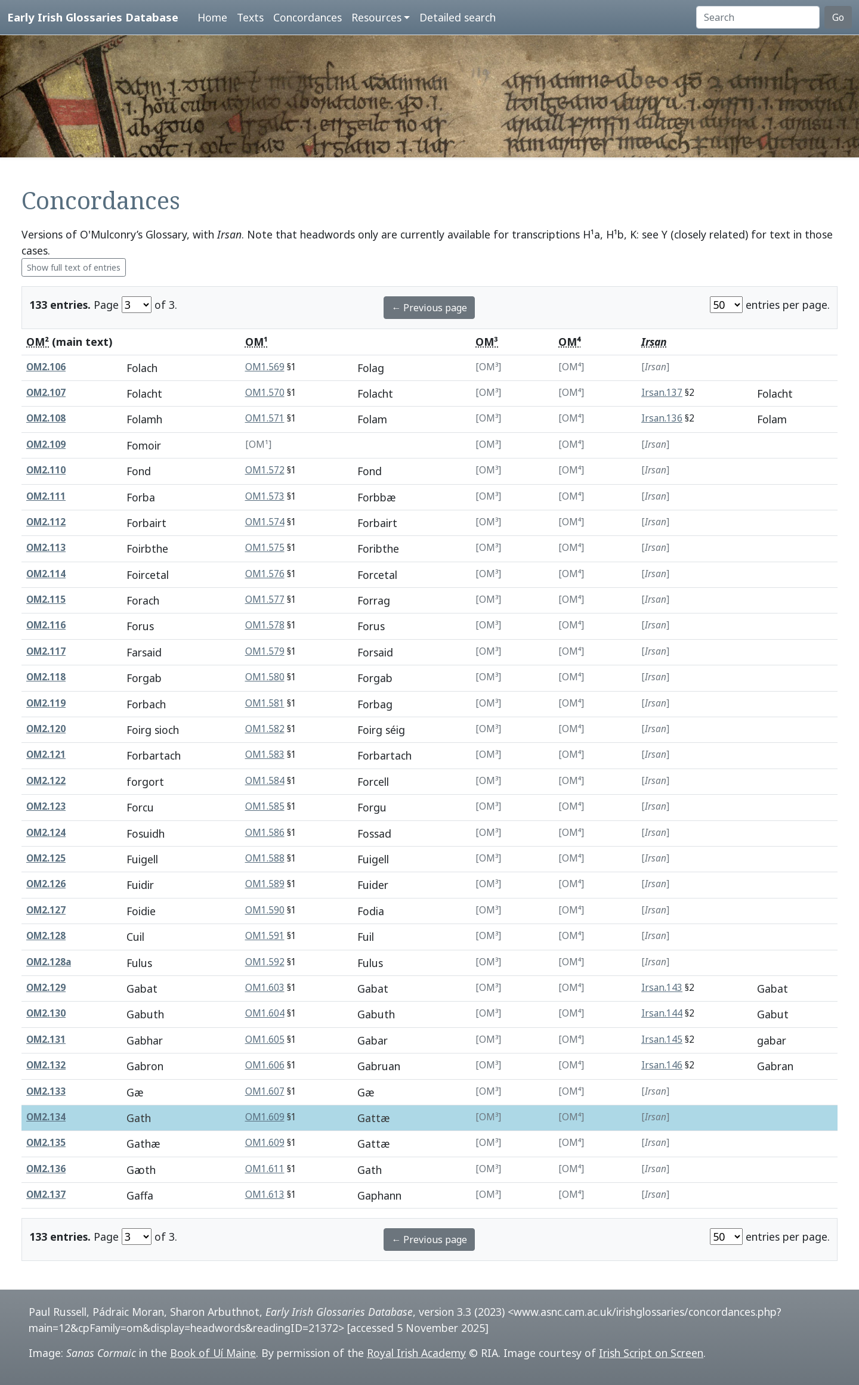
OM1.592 (265, 962)
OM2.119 (46, 703)
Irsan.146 (661, 1065)
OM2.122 (46, 780)
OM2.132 (46, 1065)
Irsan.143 (661, 987)
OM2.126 (46, 884)
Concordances (307, 17)
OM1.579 (265, 651)
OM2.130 (46, 1013)
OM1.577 (265, 599)
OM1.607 (265, 1091)
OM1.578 (265, 625)
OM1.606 (265, 1065)
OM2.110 (46, 470)
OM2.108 (46, 418)
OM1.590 (265, 910)
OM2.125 (46, 858)
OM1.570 (265, 392)
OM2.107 (46, 392)
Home (212, 17)
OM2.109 (46, 444)
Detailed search (457, 17)
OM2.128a (48, 962)
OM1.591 (265, 935)
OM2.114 (46, 574)
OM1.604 (265, 1013)
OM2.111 (46, 496)
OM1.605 (265, 1039)
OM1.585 (265, 806)
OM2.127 (46, 910)
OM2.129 (46, 987)
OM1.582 (265, 729)
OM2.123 (46, 806)
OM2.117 (46, 651)
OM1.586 (265, 832)
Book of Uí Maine (213, 1353)
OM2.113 (46, 547)
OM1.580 (265, 677)
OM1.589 (265, 884)
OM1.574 (265, 522)
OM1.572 (265, 470)
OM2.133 (46, 1091)
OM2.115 (46, 599)
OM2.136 (46, 1169)
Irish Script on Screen (651, 1353)
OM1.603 (265, 987)
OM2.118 (46, 677)
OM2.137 (46, 1194)
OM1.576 (265, 574)
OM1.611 (265, 1169)
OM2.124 (46, 832)
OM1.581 (265, 703)
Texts (250, 17)
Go (838, 17)
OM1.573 (265, 496)
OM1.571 (265, 418)
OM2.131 (46, 1039)
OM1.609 (265, 1117)
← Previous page (429, 307)
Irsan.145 (661, 1039)
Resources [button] (376, 17)
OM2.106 (46, 367)
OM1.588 (265, 858)
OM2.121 (46, 754)
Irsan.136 (661, 418)
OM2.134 (46, 1117)
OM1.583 (265, 754)
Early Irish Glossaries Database (92, 17)
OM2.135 (46, 1142)
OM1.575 (265, 547)
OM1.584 (265, 780)
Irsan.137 (661, 392)
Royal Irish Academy (416, 1353)
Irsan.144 (661, 1013)
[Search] (758, 17)
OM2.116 (46, 625)
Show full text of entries (73, 267)
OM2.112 (46, 522)
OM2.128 (46, 935)
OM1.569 (265, 367)
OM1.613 (265, 1194)
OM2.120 (46, 729)
